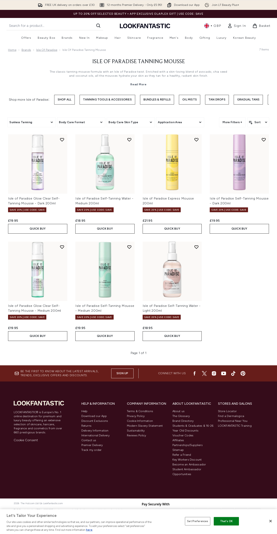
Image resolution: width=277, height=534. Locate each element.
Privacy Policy (136, 416)
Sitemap (178, 450)
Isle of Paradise (46, 50)
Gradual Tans (248, 99)
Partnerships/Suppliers (187, 445)
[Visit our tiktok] (233, 373)
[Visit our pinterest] (243, 373)
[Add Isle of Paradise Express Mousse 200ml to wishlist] (196, 139)
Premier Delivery (92, 445)
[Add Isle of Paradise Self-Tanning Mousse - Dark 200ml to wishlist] (264, 139)
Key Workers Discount (187, 459)
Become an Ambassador (189, 464)
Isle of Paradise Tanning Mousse (138, 62)
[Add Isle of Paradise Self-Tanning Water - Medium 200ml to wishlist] (129, 139)
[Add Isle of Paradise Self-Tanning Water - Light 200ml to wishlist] (196, 247)
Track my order (91, 450)
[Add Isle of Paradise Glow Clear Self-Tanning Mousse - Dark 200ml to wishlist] (62, 139)
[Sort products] (258, 122)
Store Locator (227, 411)
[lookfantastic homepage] (145, 25)
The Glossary (181, 416)
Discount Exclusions (94, 421)
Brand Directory (183, 421)
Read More (138, 84)
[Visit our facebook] (194, 373)
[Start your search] (54, 25)
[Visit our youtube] (223, 373)
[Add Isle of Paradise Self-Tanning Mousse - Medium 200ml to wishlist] (129, 247)
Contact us (88, 440)
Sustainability (136, 430)
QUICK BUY (38, 228)
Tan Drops (217, 99)
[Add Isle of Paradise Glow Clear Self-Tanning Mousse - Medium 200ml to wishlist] (62, 247)
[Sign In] (237, 26)
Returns (86, 425)
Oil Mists (189, 99)
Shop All (65, 99)
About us (178, 411)
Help (84, 411)
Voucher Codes (183, 435)
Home (12, 50)
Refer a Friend (181, 455)
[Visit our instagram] (214, 373)
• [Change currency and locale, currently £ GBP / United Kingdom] (212, 25)
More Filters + (232, 122)
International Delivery (95, 435)
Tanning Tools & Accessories (107, 99)
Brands (26, 50)
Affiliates (178, 440)
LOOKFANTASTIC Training (235, 425)
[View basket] (261, 25)
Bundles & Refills (157, 99)
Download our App (94, 416)
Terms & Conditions (140, 411)
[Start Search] (98, 25)
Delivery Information (95, 430)
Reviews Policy (136, 435)
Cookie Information (140, 421)
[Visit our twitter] (204, 373)
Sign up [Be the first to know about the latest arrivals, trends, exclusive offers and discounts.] (122, 373)
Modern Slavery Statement (145, 425)
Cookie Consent (26, 440)
